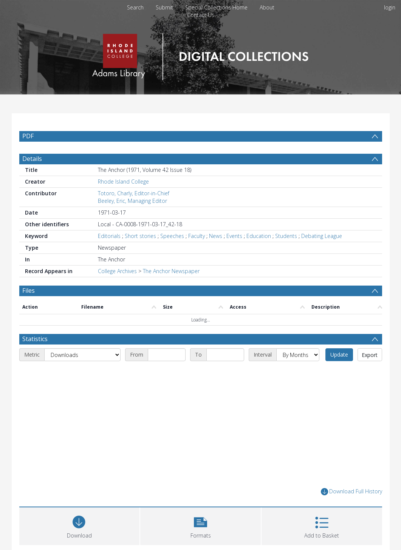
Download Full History (351, 510)
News (215, 254)
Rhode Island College (123, 199)
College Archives (117, 289)
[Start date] (167, 372)
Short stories (140, 254)
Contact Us (200, 15)
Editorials (109, 254)
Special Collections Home (216, 7)
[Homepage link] (200, 54)
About (267, 7)
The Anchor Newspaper (171, 289)
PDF (28, 136)
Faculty (196, 254)
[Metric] (82, 372)
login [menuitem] (389, 7)
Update (339, 372)
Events (234, 254)
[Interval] (297, 372)
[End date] (225, 372)
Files (28, 308)
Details (32, 177)
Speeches (172, 254)
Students (286, 254)
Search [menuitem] (135, 7)
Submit (164, 7)
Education (258, 254)
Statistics (35, 357)
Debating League (321, 254)
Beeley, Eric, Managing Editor (132, 218)
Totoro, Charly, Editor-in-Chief (133, 211)
